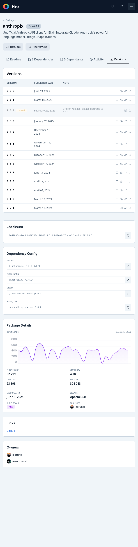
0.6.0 (10, 110)
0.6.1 (10, 100)
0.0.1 (10, 208)
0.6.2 (10, 91)
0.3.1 (10, 172)
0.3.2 (10, 163)
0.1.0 (10, 199)
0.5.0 (10, 121)
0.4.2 (10, 132)
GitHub (11, 430)
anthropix (13, 26)
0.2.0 (10, 190)
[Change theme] (112, 6)
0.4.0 (10, 155)
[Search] (122, 6)
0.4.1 (10, 144)
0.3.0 (10, 181)
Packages (9, 20)
